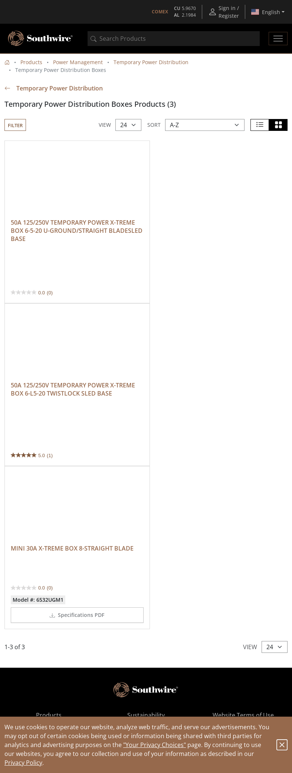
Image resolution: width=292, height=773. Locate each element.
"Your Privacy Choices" (154, 745)
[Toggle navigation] (278, 38)
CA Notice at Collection (243, 576)
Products (31, 62)
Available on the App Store (89, 660)
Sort (154, 124)
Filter (15, 125)
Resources (48, 585)
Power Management (78, 62)
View (105, 124)
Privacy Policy (23, 763)
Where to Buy (49, 567)
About (48, 593)
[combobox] (174, 38)
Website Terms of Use (243, 558)
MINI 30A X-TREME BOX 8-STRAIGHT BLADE (72, 382)
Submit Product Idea (49, 602)
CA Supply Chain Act (243, 593)
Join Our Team (146, 567)
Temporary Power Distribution (151, 62)
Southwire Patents (146, 585)
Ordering (48, 576)
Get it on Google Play (202, 660)
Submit (259, 634)
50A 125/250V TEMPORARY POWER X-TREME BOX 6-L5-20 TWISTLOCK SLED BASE (215, 225)
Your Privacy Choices (243, 585)
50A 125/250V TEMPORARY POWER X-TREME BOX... (167, 700)
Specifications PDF (75, 448)
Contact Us (146, 576)
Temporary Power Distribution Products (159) (168, 689)
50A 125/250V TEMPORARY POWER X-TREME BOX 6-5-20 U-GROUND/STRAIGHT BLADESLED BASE (74, 229)
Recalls (145, 593)
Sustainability (146, 558)
